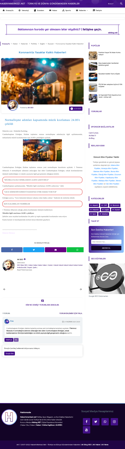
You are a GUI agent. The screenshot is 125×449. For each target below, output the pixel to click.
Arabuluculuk (21, 267)
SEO (18, 265)
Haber (31, 265)
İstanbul (105, 214)
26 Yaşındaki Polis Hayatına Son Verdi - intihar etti (110, 96)
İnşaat (29, 267)
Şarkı (34, 267)
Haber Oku (25, 425)
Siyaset (117, 210)
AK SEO (20, 259)
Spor (94, 214)
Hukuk (50, 265)
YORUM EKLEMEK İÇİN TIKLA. (71, 313)
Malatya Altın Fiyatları (107, 181)
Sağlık (106, 210)
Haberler (96, 210)
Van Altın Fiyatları (112, 184)
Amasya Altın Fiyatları (109, 168)
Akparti (95, 205)
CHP (105, 205)
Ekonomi (116, 205)
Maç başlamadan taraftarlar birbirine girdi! (109, 64)
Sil (16, 340)
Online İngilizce (48, 425)
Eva (11, 321)
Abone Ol (106, 248)
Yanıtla (9, 340)
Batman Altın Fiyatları (102, 171)
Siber (22, 265)
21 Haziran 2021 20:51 (72, 322)
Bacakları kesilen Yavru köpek (109, 74)
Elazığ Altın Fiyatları (106, 174)
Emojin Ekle (9, 353)
